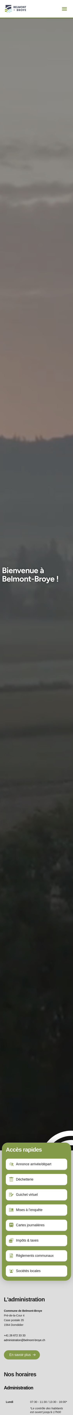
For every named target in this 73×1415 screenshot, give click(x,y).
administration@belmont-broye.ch (24, 1340)
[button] (64, 9)
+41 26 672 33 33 (15, 1335)
